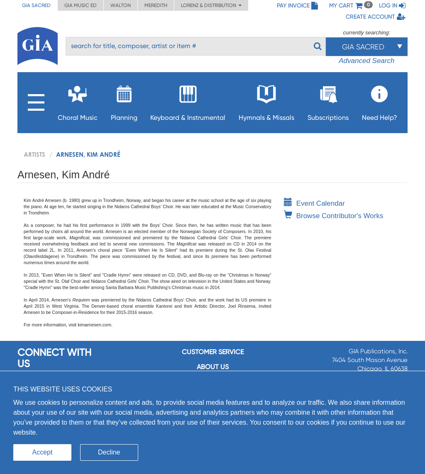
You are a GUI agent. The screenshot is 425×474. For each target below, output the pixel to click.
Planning (124, 101)
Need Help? (379, 101)
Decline (109, 452)
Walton (120, 5)
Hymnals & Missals (266, 101)
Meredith (155, 5)
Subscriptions (328, 101)
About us (213, 367)
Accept (42, 452)
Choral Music (78, 101)
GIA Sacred (36, 5)
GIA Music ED (80, 5)
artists (34, 154)
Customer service (213, 352)
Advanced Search (366, 61)
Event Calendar (314, 203)
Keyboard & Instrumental (187, 101)
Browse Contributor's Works (333, 216)
